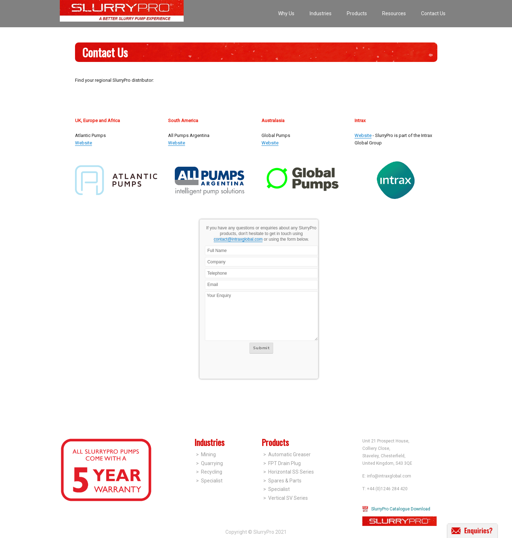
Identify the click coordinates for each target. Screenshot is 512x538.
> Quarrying (209, 463)
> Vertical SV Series (285, 498)
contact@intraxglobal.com (238, 239)
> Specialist (209, 480)
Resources (394, 13)
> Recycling (209, 472)
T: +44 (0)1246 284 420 (385, 488)
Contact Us (433, 13)
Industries (321, 13)
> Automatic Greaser (287, 454)
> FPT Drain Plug (282, 463)
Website (83, 142)
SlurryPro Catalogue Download (400, 508)
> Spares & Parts (282, 480)
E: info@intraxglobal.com (386, 476)
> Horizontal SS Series (288, 472)
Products (357, 13)
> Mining (206, 454)
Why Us (286, 13)
